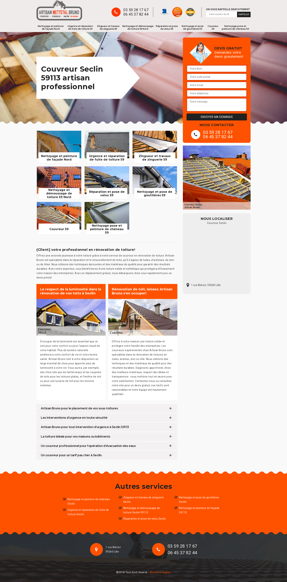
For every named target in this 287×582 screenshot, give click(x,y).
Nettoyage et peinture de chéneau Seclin (89, 501)
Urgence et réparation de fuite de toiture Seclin (88, 512)
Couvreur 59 (213, 27)
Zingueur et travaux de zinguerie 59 (108, 27)
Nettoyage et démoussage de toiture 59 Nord (138, 27)
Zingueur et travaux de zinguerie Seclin (143, 499)
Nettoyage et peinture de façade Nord (51, 27)
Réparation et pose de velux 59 (167, 27)
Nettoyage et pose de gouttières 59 (193, 27)
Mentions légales (160, 572)
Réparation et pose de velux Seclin (144, 518)
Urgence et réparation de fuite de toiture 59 (80, 27)
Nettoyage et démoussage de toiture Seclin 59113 (141, 510)
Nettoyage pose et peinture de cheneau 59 (235, 27)
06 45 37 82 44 (135, 14)
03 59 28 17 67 (135, 10)
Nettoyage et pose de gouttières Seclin (199, 499)
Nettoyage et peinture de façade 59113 (199, 510)
